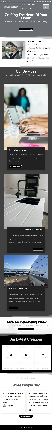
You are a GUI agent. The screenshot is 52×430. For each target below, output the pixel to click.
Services (33, 4)
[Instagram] (26, 1)
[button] (45, 6)
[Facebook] (25, 1)
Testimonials (25, 8)
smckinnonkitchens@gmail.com (43, 1)
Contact (31, 8)
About (28, 4)
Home (23, 4)
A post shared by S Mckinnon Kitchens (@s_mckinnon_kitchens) (13, 368)
